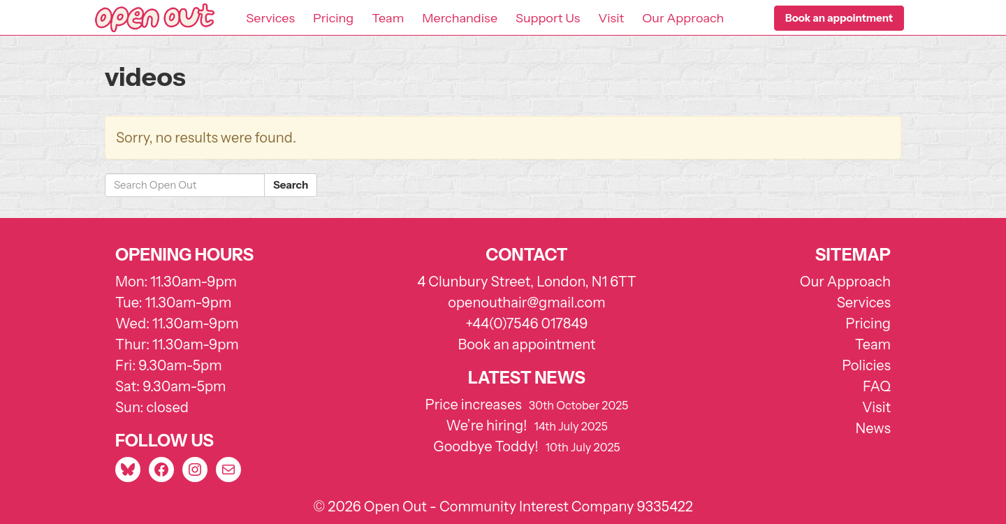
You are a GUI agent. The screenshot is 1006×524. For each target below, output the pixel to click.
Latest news (526, 377)
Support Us (548, 18)
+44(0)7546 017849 (526, 323)
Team (388, 18)
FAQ (877, 386)
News (873, 428)
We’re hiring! (486, 425)
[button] (839, 18)
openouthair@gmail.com (526, 302)
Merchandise (459, 18)
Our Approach (683, 18)
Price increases (473, 404)
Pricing (333, 18)
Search (290, 184)
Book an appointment (526, 344)
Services (270, 18)
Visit (611, 18)
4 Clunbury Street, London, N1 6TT (526, 281)
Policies (866, 365)
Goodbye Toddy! (485, 446)
